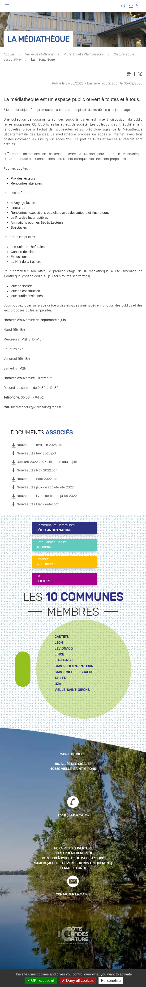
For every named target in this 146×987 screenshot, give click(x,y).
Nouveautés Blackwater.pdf (35, 504)
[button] (7, 4)
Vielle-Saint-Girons (39, 54)
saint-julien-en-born (74, 666)
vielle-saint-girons (72, 690)
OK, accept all (41, 981)
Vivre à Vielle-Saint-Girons (84, 54)
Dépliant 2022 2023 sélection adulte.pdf (44, 462)
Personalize (111, 981)
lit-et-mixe (64, 660)
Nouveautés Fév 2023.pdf (33, 453)
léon (59, 643)
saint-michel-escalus (74, 672)
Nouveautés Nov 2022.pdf (34, 470)
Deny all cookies (78, 981)
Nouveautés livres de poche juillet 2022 (44, 496)
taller (60, 678)
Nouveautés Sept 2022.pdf (34, 479)
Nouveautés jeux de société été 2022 (42, 487)
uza (58, 684)
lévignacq (64, 649)
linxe (59, 654)
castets (62, 637)
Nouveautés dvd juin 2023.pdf (36, 445)
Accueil (9, 54)
